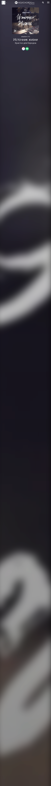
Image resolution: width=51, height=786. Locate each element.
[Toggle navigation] (48, 2)
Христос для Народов (25, 43)
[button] (35, 31)
